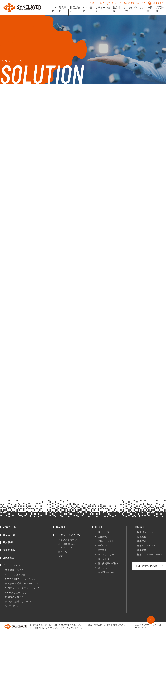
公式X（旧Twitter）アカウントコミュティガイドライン (58, 628)
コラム (113, 3)
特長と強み (75, 9)
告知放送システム (14, 597)
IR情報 (150, 9)
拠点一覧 (63, 552)
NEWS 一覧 (9, 527)
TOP (54, 9)
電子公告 (102, 568)
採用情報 (160, 9)
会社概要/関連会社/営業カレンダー (68, 546)
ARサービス (11, 606)
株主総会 (102, 550)
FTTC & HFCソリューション (20, 579)
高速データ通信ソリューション (21, 583)
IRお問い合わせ (106, 572)
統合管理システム (14, 570)
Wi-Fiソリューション (16, 592)
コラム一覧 (9, 534)
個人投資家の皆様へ (108, 563)
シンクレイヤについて (134, 9)
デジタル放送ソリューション (20, 601)
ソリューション (103, 9)
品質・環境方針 (95, 625)
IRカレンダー (105, 559)
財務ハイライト (106, 541)
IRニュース (103, 532)
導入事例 (63, 9)
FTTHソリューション (16, 574)
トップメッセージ (67, 539)
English (154, 3)
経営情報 (102, 536)
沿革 (60, 556)
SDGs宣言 (87, 9)
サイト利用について (116, 625)
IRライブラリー (106, 554)
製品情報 (116, 9)
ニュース (95, 3)
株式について (105, 545)
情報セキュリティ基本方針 (45, 625)
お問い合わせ (133, 3)
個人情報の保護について (72, 625)
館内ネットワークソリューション (22, 588)
